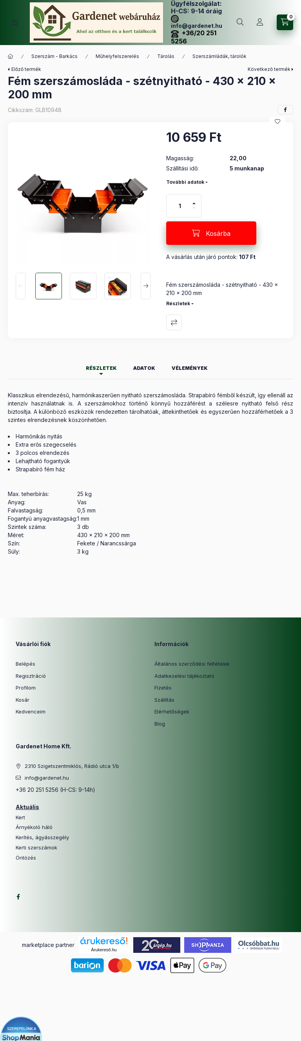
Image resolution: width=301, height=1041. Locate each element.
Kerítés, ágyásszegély (42, 837)
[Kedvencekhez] (277, 121)
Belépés (25, 664)
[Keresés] (240, 22)
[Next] (145, 286)
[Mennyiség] (180, 205)
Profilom (26, 687)
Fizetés (163, 687)
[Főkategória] (10, 56)
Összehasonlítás (174, 322)
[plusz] (194, 200)
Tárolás (165, 56)
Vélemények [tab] (190, 368)
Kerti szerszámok (36, 848)
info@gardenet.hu (47, 778)
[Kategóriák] (15, 22)
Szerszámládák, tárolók (219, 56)
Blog (159, 724)
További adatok (185, 182)
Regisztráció (31, 676)
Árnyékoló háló (34, 827)
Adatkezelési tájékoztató (184, 676)
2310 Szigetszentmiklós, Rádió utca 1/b (72, 766)
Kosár (22, 700)
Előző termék (26, 69)
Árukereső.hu (103, 949)
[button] (83, 197)
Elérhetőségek (171, 711)
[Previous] (20, 286)
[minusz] (194, 211)
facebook (18, 897)
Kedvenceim (30, 711)
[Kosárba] (211, 233)
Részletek (178, 303)
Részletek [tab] (101, 368)
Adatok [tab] (144, 368)
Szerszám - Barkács (54, 56)
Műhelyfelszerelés (117, 56)
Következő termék (269, 69)
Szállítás (164, 700)
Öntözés (26, 858)
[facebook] (285, 109)
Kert (20, 817)
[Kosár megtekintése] (285, 22)
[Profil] (260, 22)
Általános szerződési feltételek (192, 664)
